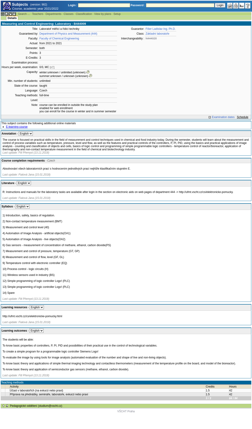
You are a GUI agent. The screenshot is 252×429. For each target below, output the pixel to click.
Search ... (24, 14)
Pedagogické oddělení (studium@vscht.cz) (36, 405)
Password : (138, 5)
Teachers (37, 14)
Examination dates (223, 117)
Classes (68, 14)
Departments (54, 14)
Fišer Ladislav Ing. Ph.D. (161, 28)
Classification (84, 14)
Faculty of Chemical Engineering (59, 38)
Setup (116, 14)
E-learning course (17, 126)
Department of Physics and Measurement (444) (68, 33)
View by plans (102, 14)
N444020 (151, 38)
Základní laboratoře (157, 33)
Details (12, 18)
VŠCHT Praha (126, 411)
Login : (72, 5)
